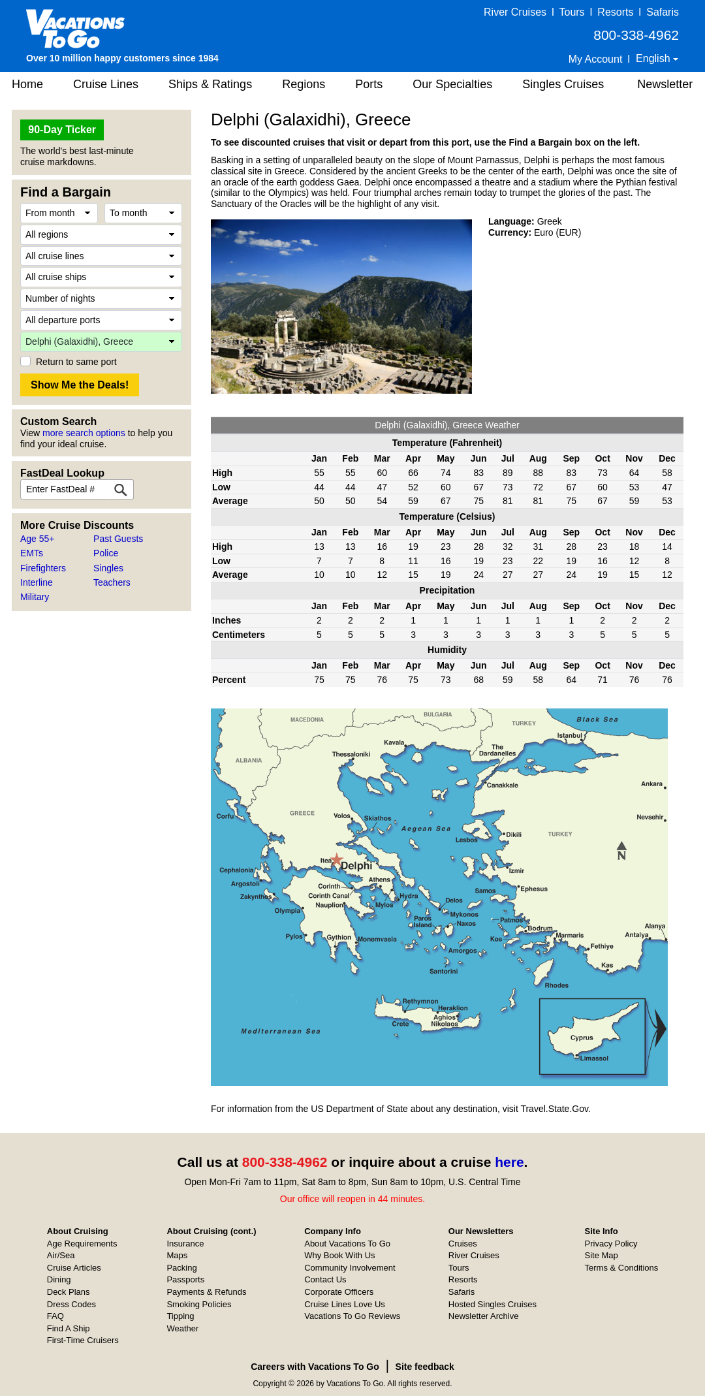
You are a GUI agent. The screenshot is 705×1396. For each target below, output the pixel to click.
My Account (596, 59)
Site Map (601, 1255)
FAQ (55, 1316)
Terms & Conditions (622, 1268)
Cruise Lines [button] (105, 84)
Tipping (180, 1316)
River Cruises (515, 12)
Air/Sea (61, 1255)
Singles (108, 568)
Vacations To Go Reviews (352, 1316)
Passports (185, 1279)
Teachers (112, 582)
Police (105, 553)
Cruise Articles (74, 1268)
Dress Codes (71, 1304)
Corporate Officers (338, 1292)
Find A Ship (68, 1328)
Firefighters (43, 568)
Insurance (185, 1243)
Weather (182, 1328)
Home (27, 84)
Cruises (462, 1243)
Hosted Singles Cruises (492, 1304)
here (509, 1161)
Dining (59, 1279)
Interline (36, 582)
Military (34, 597)
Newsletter (665, 84)
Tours (571, 12)
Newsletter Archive (483, 1316)
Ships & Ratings (210, 84)
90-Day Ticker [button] (62, 129)
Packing (181, 1268)
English (654, 58)
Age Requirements (82, 1243)
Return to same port (76, 362)
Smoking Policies (198, 1304)
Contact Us (325, 1279)
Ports (369, 84)
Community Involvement (349, 1268)
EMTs (31, 553)
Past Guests (118, 538)
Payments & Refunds (206, 1292)
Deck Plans (68, 1292)
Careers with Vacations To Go (315, 1366)
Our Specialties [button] (452, 84)
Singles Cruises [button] (563, 84)
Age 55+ (37, 538)
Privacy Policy (611, 1243)
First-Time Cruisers (83, 1340)
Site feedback (425, 1366)
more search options (83, 433)
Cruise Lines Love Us (344, 1304)
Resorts (615, 12)
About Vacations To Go (347, 1243)
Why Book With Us (339, 1255)
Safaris (662, 12)
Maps (176, 1255)
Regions (303, 84)
